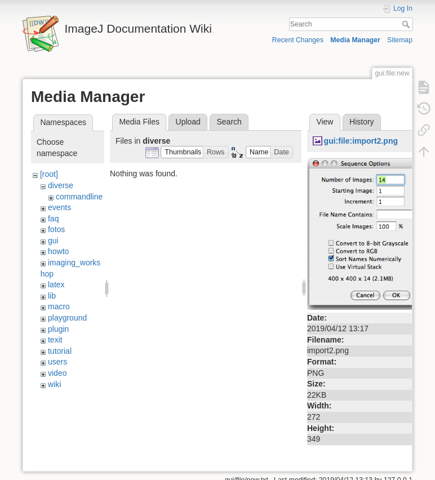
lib (52, 295)
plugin (58, 329)
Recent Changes (297, 40)
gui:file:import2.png (361, 140)
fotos (56, 229)
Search (407, 24)
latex (56, 284)
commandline (79, 196)
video (57, 372)
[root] (49, 174)
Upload (188, 121)
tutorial (60, 350)
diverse (60, 185)
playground (67, 317)
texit (55, 339)
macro (59, 306)
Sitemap (399, 40)
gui (53, 240)
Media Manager (355, 40)
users (57, 361)
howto (58, 251)
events (59, 207)
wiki (54, 384)
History (361, 121)
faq (53, 218)
